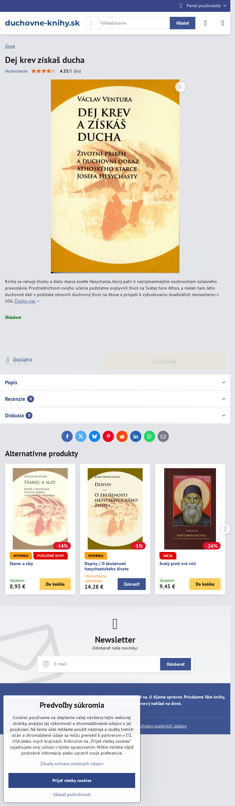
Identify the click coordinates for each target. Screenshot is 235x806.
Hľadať (182, 23)
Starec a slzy (21, 563)
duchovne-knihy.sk (42, 23)
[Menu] (222, 23)
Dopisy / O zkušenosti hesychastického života (107, 566)
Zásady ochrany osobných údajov (155, 726)
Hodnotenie (16, 71)
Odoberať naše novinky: (115, 648)
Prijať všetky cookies (71, 780)
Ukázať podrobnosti (72, 794)
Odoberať (175, 664)
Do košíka (164, 338)
